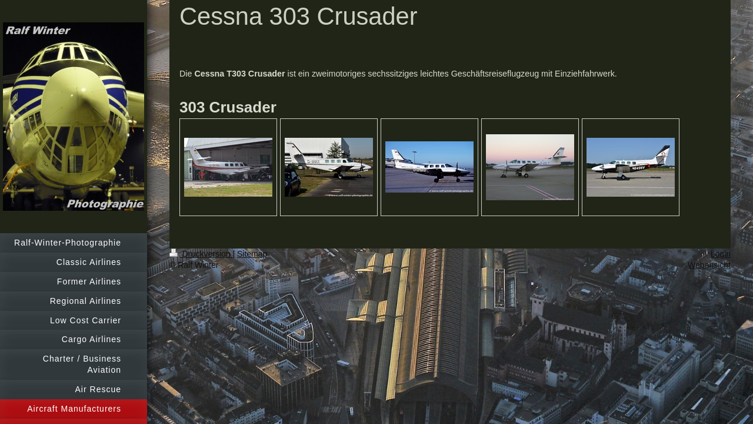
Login (721, 254)
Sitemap (252, 254)
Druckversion (200, 254)
